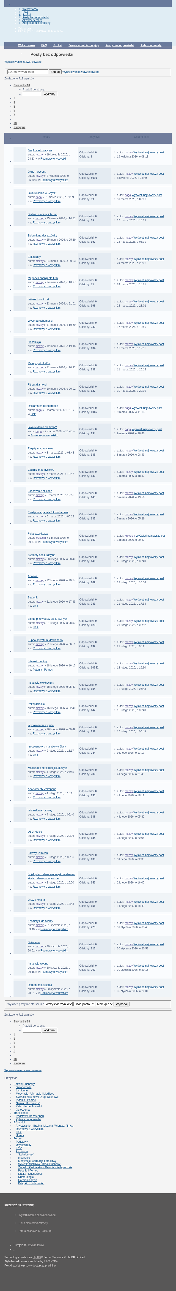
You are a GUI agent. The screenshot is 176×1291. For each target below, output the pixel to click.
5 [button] (14, 115)
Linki (33, 414)
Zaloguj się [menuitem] (24, 28)
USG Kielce (35, 831)
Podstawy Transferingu (30, 1116)
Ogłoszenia (23, 1109)
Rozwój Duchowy (24, 1084)
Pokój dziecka (36, 704)
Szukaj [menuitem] (24, 14)
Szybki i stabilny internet (42, 214)
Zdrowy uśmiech (38, 853)
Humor (20, 1135)
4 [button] (14, 110)
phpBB (37, 1257)
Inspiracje (22, 1090)
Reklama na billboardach (43, 406)
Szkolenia (34, 942)
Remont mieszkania (40, 985)
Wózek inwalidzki (38, 299)
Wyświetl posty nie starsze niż (40, 1004)
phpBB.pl (50, 1265)
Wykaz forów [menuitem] (28, 9)
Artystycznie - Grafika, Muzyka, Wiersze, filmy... (45, 1125)
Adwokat (33, 576)
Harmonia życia (27, 1180)
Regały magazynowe (40, 448)
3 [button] (14, 106)
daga (39, 197)
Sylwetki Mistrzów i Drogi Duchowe (37, 1096)
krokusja (41, 537)
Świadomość (23, 1087)
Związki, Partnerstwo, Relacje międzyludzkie (45, 1167)
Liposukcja (34, 342)
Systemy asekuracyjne (41, 555)
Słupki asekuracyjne (40, 150)
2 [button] (14, 102)
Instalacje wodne (38, 963)
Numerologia (26, 1177)
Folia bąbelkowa (38, 533)
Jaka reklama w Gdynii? (42, 193)
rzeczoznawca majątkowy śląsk (47, 746)
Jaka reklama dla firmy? (42, 427)
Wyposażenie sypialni (41, 725)
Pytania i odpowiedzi (28, 1119)
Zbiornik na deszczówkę (42, 235)
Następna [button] (19, 127)
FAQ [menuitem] (23, 12)
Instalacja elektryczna (41, 682)
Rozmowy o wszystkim (54, 158)
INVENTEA (51, 1261)
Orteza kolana (36, 899)
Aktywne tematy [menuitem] (30, 20)
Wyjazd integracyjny (40, 810)
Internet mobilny (37, 661)
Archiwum (22, 1151)
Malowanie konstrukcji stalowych (47, 767)
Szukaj (55, 71)
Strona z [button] (22, 85)
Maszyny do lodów (39, 363)
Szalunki (33, 597)
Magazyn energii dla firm (43, 278)
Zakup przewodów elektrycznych (47, 618)
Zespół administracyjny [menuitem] (34, 22)
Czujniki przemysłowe (41, 469)
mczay (40, 154)
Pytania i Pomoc (43, 669)
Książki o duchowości (29, 1106)
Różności (19, 1122)
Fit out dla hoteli (37, 384)
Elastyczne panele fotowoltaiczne (48, 512)
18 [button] (15, 123)
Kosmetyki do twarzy (40, 921)
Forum (18, 1138)
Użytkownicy (23, 1145)
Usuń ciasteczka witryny (33, 1223)
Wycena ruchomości (40, 320)
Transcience (21, 1112)
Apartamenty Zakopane (42, 789)
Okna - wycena (37, 171)
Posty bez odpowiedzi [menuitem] (33, 17)
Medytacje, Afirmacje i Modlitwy (35, 1093)
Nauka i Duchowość (28, 1103)
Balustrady (34, 256)
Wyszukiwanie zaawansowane (22, 61)
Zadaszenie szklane (40, 491)
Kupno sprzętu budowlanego (45, 640)
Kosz (19, 1148)
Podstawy (22, 1141)
